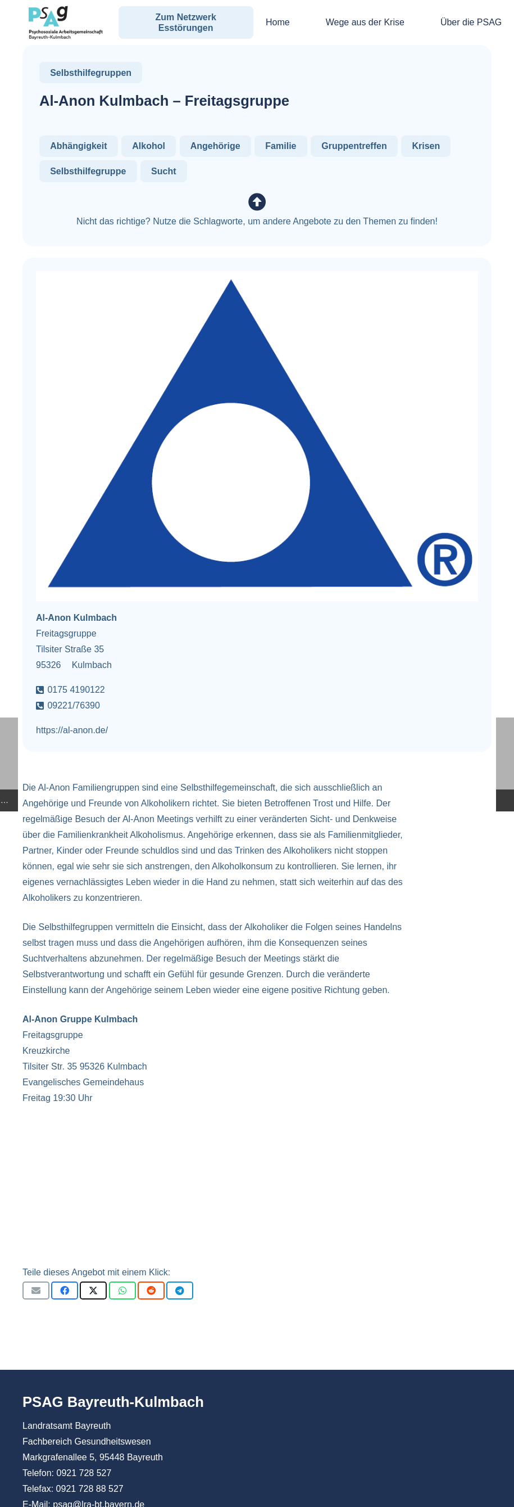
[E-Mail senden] (35, 1291)
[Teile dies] (64, 1291)
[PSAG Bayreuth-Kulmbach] (65, 22)
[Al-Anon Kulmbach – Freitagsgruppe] (257, 278)
